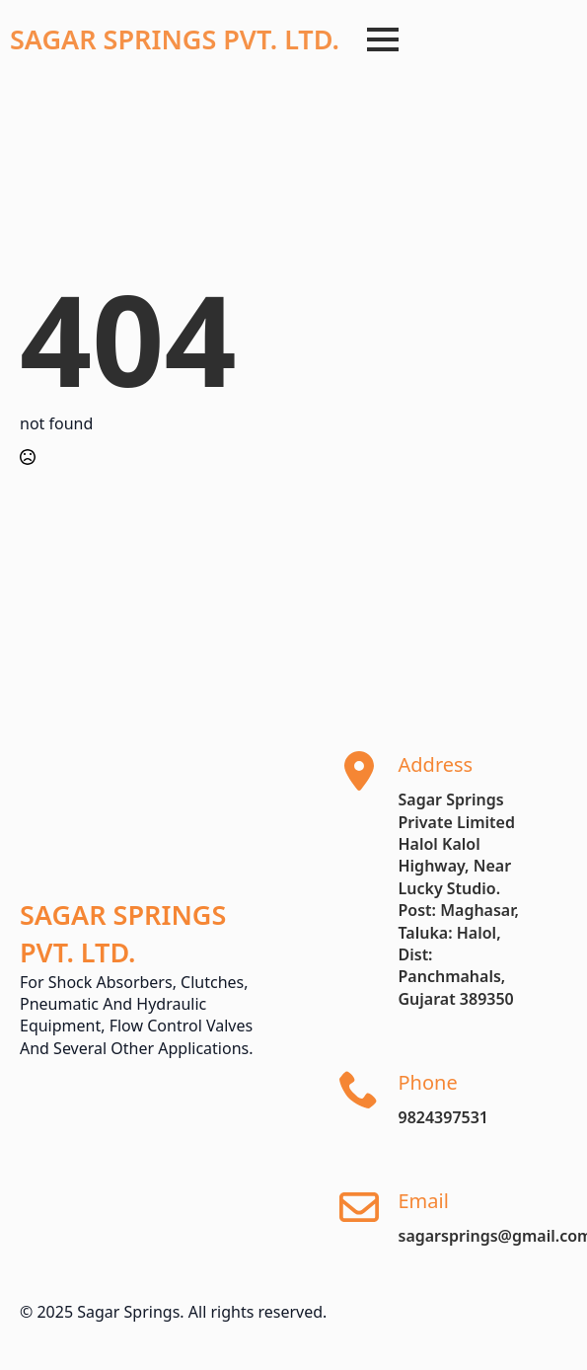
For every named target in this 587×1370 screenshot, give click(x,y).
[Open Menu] (383, 39)
